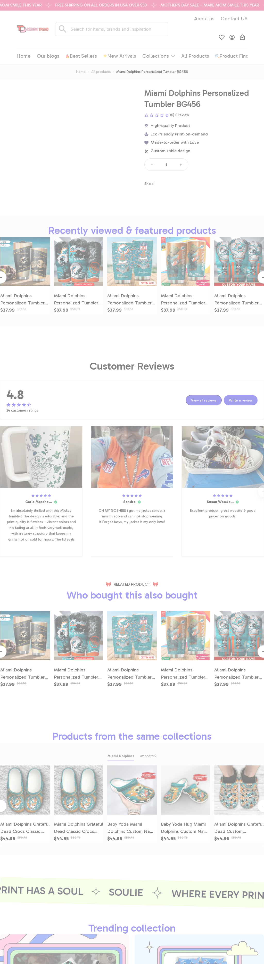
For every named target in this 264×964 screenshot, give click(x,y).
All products (101, 72)
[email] (28, 920)
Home (81, 72)
